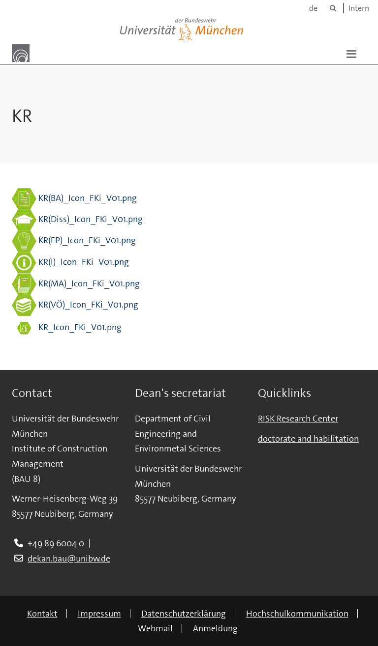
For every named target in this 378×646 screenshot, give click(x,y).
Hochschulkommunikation (297, 613)
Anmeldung (215, 628)
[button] (351, 53)
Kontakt (42, 613)
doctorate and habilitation (308, 439)
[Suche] (333, 8)
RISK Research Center (298, 418)
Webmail (155, 628)
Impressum (99, 613)
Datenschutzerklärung (183, 613)
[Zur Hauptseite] (21, 53)
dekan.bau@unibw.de (69, 558)
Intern (358, 8)
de (313, 8)
